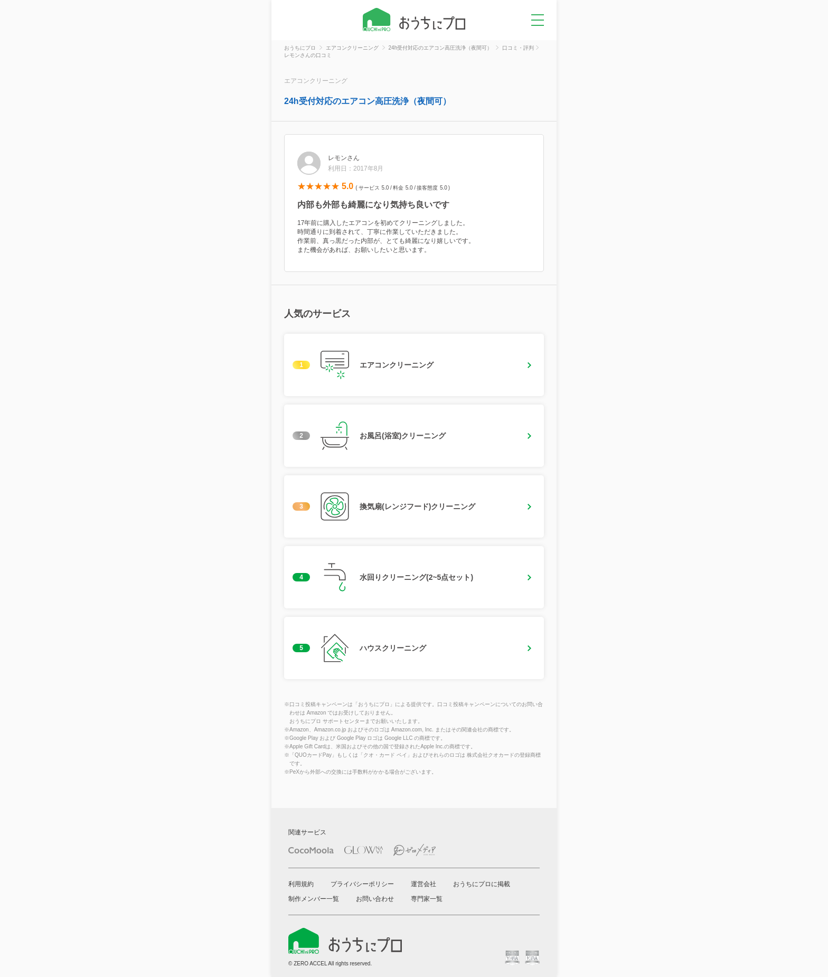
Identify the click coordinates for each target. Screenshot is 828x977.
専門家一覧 (427, 899)
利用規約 (301, 884)
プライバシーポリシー (362, 884)
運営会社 (423, 884)
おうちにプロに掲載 (481, 884)
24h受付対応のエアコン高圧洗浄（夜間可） (367, 101)
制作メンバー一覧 (313, 899)
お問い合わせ (375, 899)
